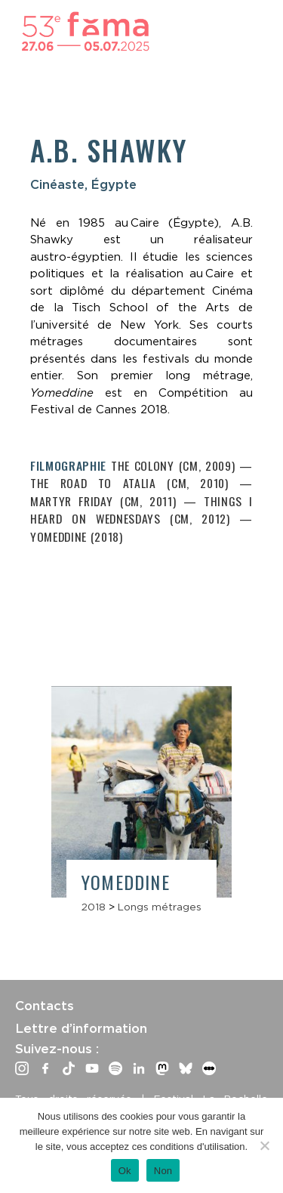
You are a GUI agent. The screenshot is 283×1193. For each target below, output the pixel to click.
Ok (124, 1170)
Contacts (44, 1005)
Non (163, 1170)
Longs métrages (159, 907)
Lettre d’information (81, 1028)
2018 (94, 907)
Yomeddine (126, 881)
